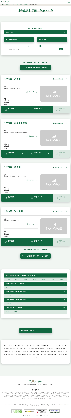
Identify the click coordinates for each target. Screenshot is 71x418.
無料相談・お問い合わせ (47, 404)
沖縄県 (49, 398)
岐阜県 (64, 393)
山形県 (52, 279)
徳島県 (30, 396)
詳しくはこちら (58, 79)
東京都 (14, 393)
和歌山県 (58, 395)
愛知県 (14, 395)
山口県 (24, 396)
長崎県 (67, 396)
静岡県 (7, 395)
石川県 (40, 393)
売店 (7, 311)
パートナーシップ (44, 405)
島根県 (5, 396)
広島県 (17, 396)
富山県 (33, 393)
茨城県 (48, 392)
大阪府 (38, 395)
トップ (7, 404)
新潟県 (27, 393)
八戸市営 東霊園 (12, 79)
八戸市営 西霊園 (12, 167)
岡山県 (11, 396)
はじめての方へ (34, 404)
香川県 (36, 396)
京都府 (32, 395)
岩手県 (25, 279)
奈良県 (51, 395)
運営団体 (13, 404)
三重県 (20, 395)
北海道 (8, 279)
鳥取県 (64, 395)
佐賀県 (61, 396)
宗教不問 (8, 295)
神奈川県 (21, 393)
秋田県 (34, 279)
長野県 (58, 393)
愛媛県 (42, 396)
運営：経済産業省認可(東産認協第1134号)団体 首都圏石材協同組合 (35, 384)
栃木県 (54, 392)
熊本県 (23, 398)
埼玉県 (67, 392)
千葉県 (7, 393)
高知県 (48, 396)
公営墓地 (8, 287)
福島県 (61, 279)
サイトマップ (34, 405)
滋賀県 (26, 395)
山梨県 (52, 393)
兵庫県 (45, 395)
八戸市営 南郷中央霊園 (15, 123)
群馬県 (61, 392)
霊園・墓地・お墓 (23, 404)
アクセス (30, 92)
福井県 (46, 393)
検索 (61, 49)
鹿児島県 (42, 398)
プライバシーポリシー (61, 404)
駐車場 (15, 311)
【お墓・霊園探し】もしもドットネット (10, 4)
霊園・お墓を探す (23, 4)
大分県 (29, 398)
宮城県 (43, 279)
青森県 (17, 279)
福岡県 (54, 396)
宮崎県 (35, 398)
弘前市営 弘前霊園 (13, 211)
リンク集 (25, 405)
